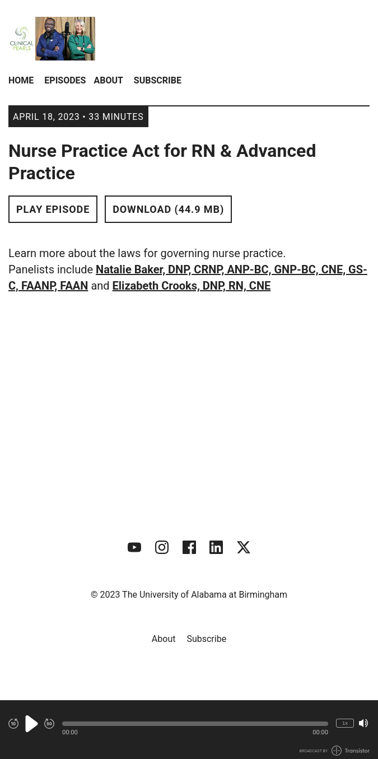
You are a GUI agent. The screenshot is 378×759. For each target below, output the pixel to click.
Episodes (65, 80)
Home (21, 80)
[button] (195, 723)
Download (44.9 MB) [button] (168, 209)
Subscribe (157, 80)
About (108, 80)
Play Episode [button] (53, 209)
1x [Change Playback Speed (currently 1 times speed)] (345, 723)
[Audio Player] (189, 729)
